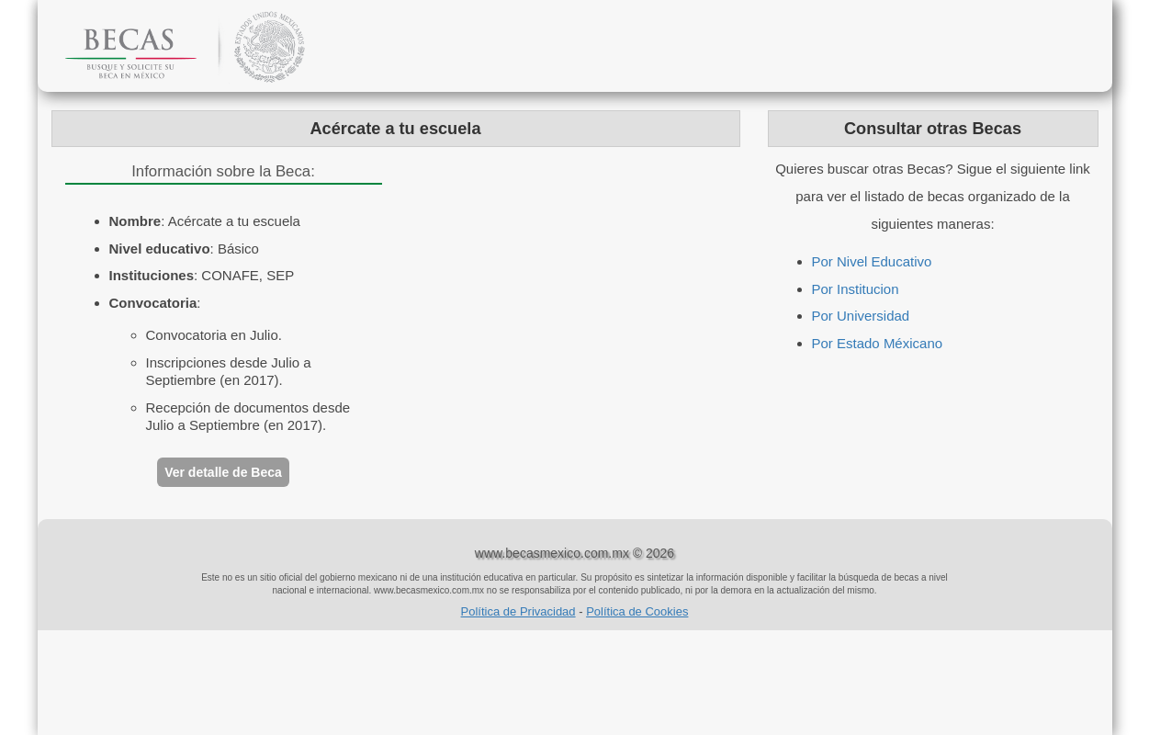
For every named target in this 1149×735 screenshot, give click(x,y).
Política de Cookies (637, 611)
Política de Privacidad (518, 611)
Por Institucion (855, 289)
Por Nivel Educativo (872, 261)
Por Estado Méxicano (877, 343)
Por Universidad (861, 315)
